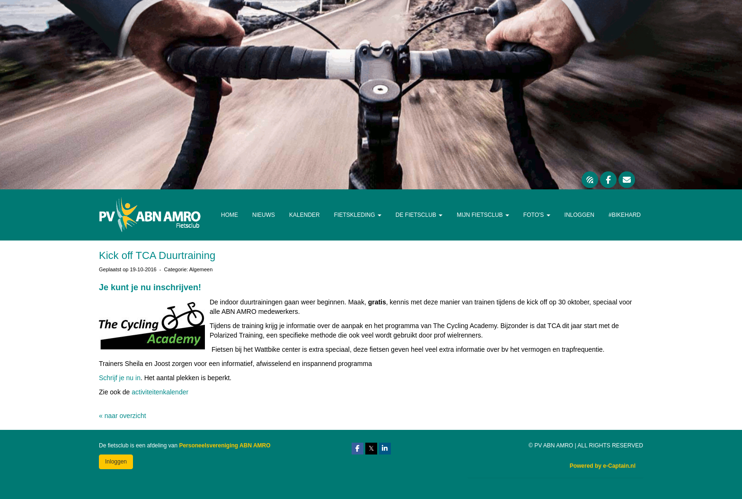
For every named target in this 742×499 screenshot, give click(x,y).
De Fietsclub (419, 215)
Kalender (304, 215)
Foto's (536, 215)
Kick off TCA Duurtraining (157, 255)
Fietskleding (357, 215)
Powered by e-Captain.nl (603, 466)
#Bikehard (625, 215)
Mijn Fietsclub (483, 215)
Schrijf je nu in (120, 378)
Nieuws (263, 215)
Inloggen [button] (116, 461)
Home (229, 215)
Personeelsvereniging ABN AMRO (224, 445)
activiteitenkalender (160, 392)
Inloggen (579, 215)
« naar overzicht (122, 415)
